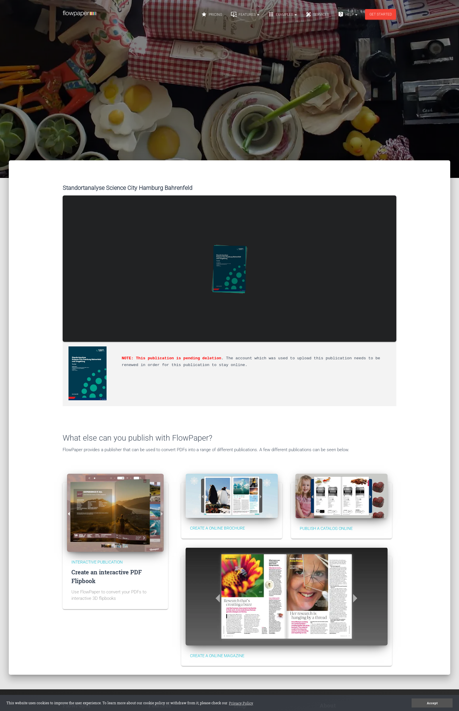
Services (317, 14)
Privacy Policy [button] (241, 703)
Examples (282, 14)
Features (245, 14)
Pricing (211, 14)
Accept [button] (432, 703)
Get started (380, 14)
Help (347, 14)
